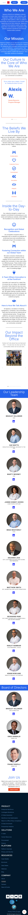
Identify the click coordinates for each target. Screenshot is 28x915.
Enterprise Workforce (7, 809)
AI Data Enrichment (6, 823)
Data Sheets (4, 865)
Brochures (4, 862)
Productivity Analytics (7, 826)
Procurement (5, 840)
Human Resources (6, 837)
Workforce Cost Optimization (9, 818)
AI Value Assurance (6, 815)
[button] (8, 2)
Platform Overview (6, 849)
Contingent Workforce (7, 812)
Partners (3, 884)
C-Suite (3, 833)
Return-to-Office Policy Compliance (11, 821)
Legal (18, 911)
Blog (2, 872)
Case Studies (5, 859)
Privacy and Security (7, 852)
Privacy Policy (12, 911)
